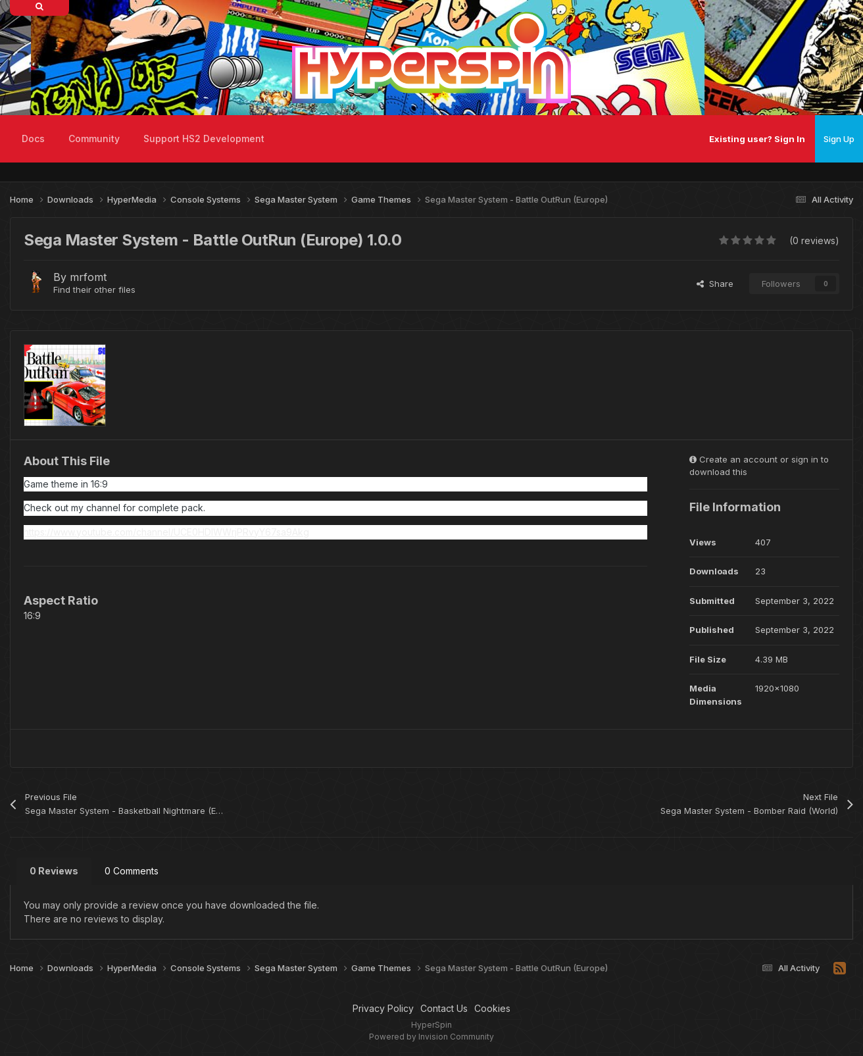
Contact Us (444, 1008)
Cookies (492, 1008)
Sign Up (839, 139)
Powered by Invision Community (431, 1037)
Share (715, 283)
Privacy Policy (383, 1008)
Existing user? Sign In (757, 139)
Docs (33, 138)
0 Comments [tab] (132, 870)
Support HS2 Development (203, 138)
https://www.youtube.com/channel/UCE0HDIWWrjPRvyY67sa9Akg (166, 532)
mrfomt (88, 277)
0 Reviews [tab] (54, 870)
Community (94, 138)
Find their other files (94, 289)
